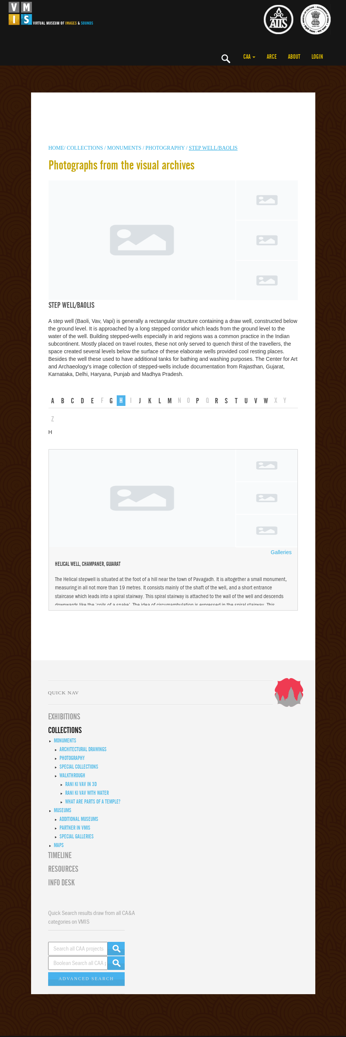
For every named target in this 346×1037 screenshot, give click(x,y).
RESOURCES (63, 869)
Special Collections (78, 766)
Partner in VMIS (74, 827)
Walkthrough (72, 775)
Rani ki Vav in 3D (81, 784)
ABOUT (294, 56)
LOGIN (317, 56)
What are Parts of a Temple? (93, 801)
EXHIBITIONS (64, 717)
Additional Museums (78, 819)
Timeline (60, 855)
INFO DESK (61, 883)
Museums (62, 810)
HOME (56, 148)
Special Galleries (76, 836)
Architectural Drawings (82, 749)
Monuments (65, 740)
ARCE (272, 56)
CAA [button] (249, 56)
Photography (165, 148)
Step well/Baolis (213, 148)
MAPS (59, 845)
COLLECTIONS (85, 148)
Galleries (281, 552)
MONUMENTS (125, 148)
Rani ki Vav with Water (87, 792)
